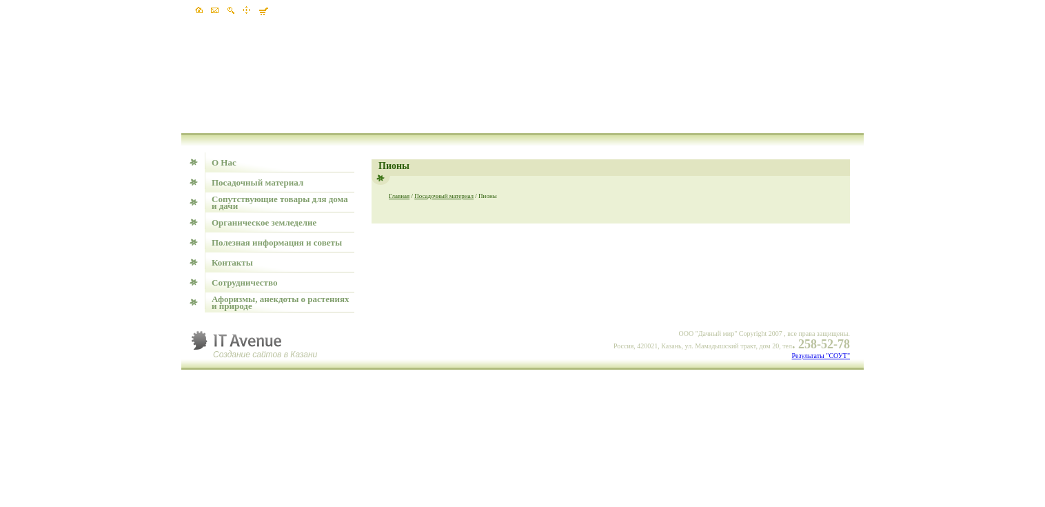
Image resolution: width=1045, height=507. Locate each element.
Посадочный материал (257, 182)
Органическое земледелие (264, 222)
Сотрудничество (244, 282)
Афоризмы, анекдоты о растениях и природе (280, 302)
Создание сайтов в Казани (265, 354)
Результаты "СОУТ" (821, 355)
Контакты (232, 262)
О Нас (224, 162)
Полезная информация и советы (277, 242)
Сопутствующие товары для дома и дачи (280, 202)
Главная (399, 195)
